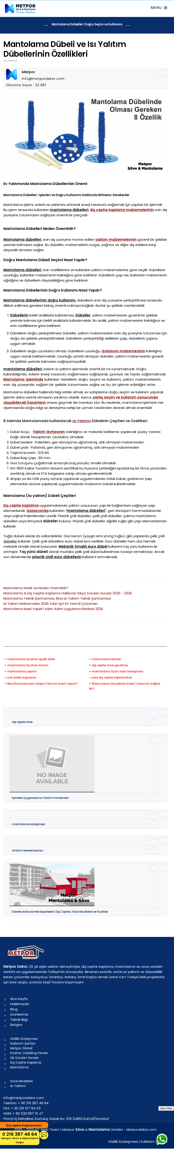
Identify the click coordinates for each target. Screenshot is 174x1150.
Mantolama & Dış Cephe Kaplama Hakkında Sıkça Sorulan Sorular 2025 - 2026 (67, 593)
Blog (13, 1009)
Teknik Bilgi (19, 1019)
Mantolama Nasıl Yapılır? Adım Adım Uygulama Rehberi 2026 (53, 608)
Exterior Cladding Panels (29, 1053)
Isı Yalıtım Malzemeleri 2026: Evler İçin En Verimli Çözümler (50, 603)
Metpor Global (21, 1048)
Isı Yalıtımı (81, 420)
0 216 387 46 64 (19, 1137)
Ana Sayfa (18, 998)
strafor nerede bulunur (27, 850)
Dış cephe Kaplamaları (24, 1125)
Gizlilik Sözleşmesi (24, 1038)
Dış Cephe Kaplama (25, 1062)
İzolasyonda (38, 510)
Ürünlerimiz (19, 1014)
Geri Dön (166, 1108)
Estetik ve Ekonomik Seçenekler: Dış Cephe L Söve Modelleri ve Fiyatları (60, 911)
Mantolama (19, 1067)
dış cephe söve (22, 722)
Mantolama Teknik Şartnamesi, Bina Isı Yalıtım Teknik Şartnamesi (57, 598)
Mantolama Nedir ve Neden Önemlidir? (35, 588)
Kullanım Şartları (22, 1043)
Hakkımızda (19, 1004)
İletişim (16, 1024)
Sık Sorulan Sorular (24, 1057)
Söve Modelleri (21, 1081)
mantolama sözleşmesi (28, 824)
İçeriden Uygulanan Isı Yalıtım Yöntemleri (40, 798)
